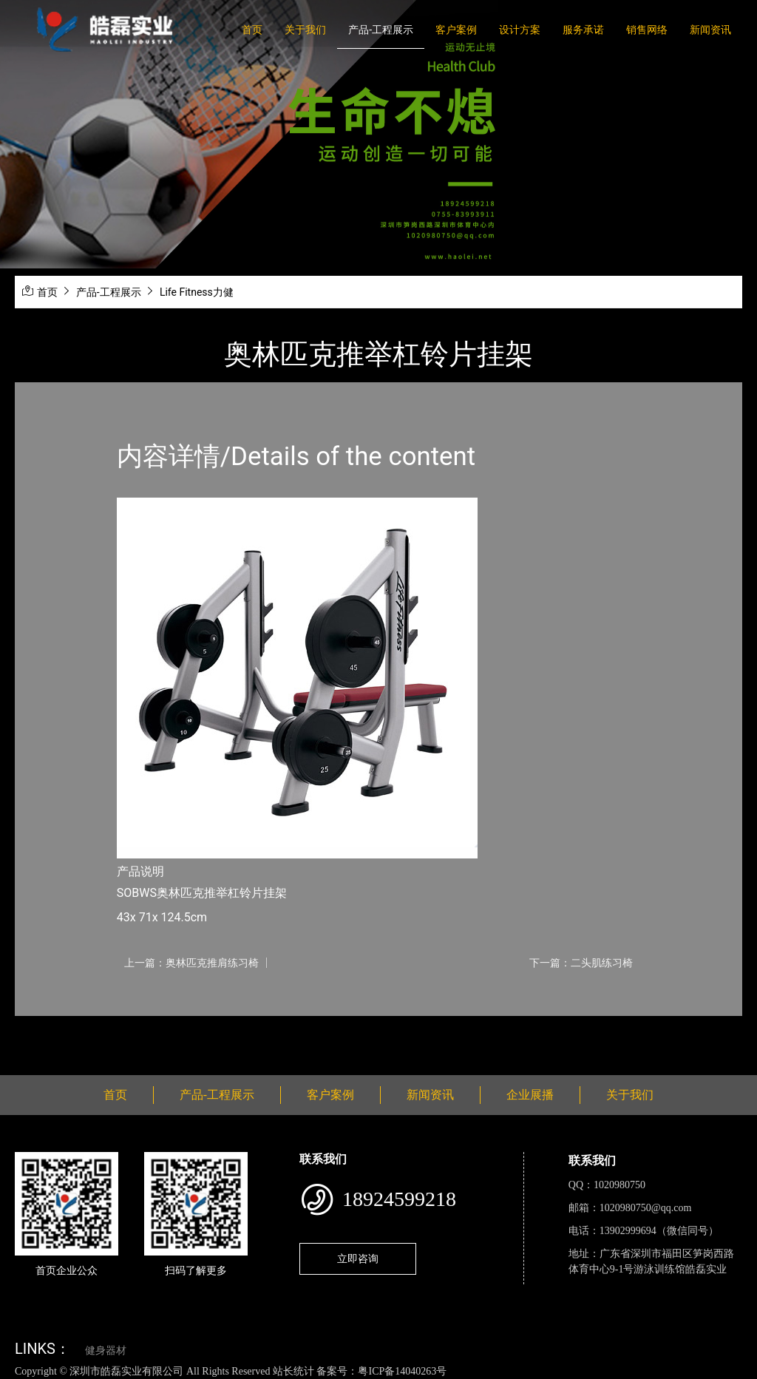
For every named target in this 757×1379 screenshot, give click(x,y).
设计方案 (519, 29)
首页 (252, 29)
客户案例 (456, 29)
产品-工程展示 (380, 29)
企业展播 (530, 1094)
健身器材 (105, 1350)
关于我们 (305, 29)
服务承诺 (583, 29)
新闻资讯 (710, 29)
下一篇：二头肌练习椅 (581, 963)
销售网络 (647, 29)
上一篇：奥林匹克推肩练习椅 (191, 963)
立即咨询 (357, 1258)
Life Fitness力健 (197, 292)
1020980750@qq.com (646, 1207)
